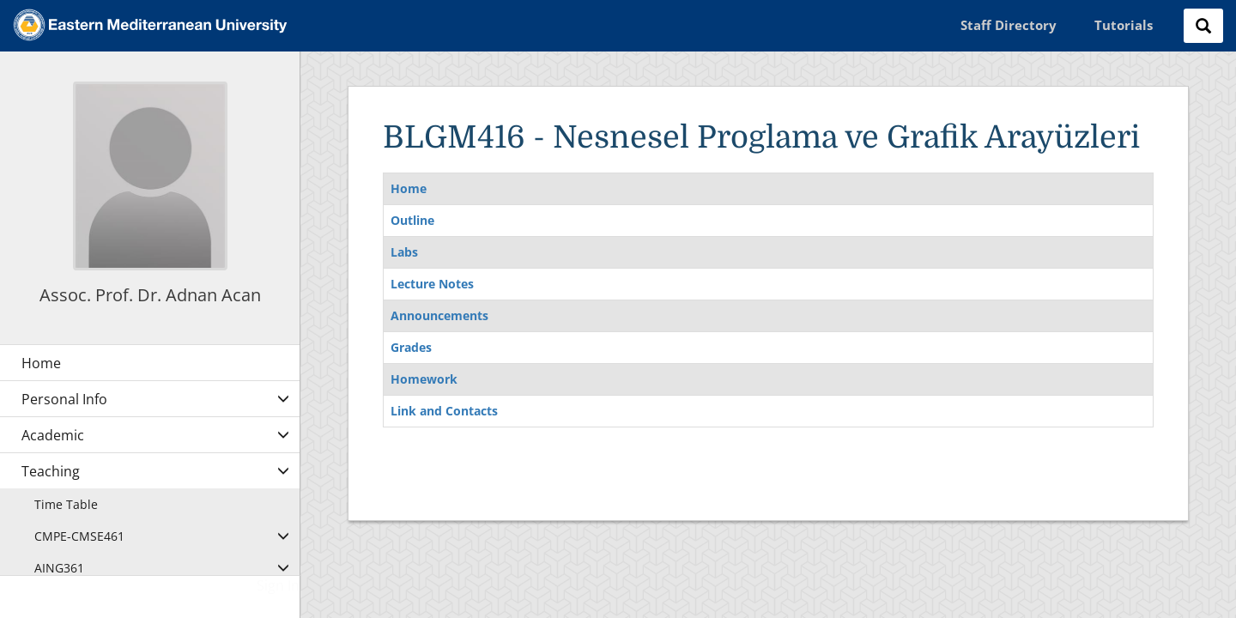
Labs (404, 252)
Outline (412, 220)
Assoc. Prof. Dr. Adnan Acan (150, 294)
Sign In (278, 585)
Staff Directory (1008, 24)
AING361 (59, 568)
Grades (411, 347)
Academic (52, 435)
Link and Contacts (444, 411)
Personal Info (64, 399)
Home (409, 188)
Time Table (66, 504)
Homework (424, 379)
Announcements (439, 315)
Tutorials (1123, 24)
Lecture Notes (432, 284)
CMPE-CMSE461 (79, 536)
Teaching (50, 471)
